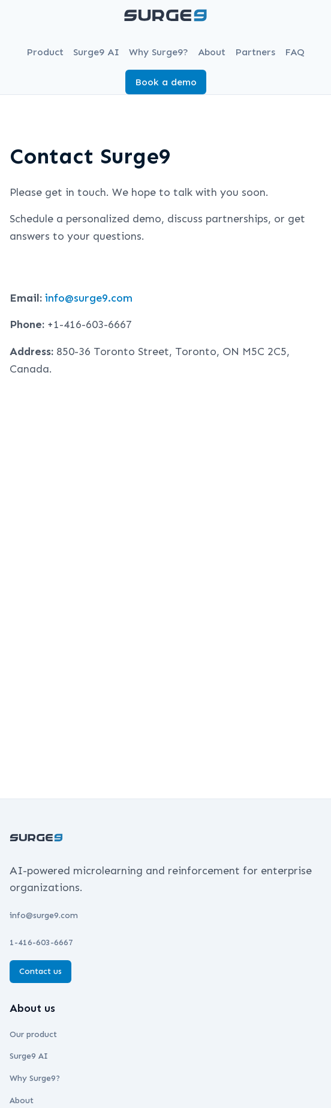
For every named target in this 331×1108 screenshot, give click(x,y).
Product (45, 52)
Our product (33, 1034)
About (211, 52)
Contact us (40, 971)
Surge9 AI (96, 52)
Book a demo (166, 82)
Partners (255, 52)
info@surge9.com (89, 298)
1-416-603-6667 (41, 942)
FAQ (295, 52)
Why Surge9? (158, 52)
